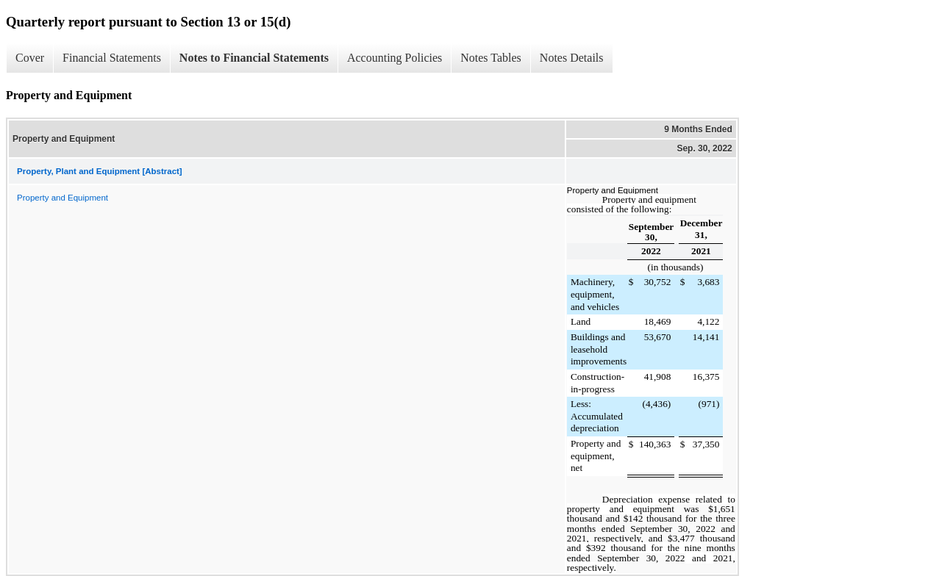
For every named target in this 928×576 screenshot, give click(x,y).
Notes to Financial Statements (254, 57)
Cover (29, 57)
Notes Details (572, 57)
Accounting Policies (394, 57)
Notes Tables (490, 57)
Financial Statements (112, 57)
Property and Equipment (62, 197)
